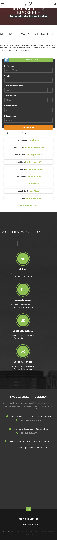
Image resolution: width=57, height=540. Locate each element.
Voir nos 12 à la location (23, 307)
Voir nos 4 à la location (23, 338)
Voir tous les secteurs (28, 205)
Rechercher (28, 127)
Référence (9, 66)
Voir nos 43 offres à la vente (23, 274)
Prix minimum (10, 106)
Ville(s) (7, 76)
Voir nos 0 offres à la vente (23, 336)
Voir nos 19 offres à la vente (22, 305)
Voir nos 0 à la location (23, 276)
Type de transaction (13, 86)
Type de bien (10, 96)
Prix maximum (10, 116)
